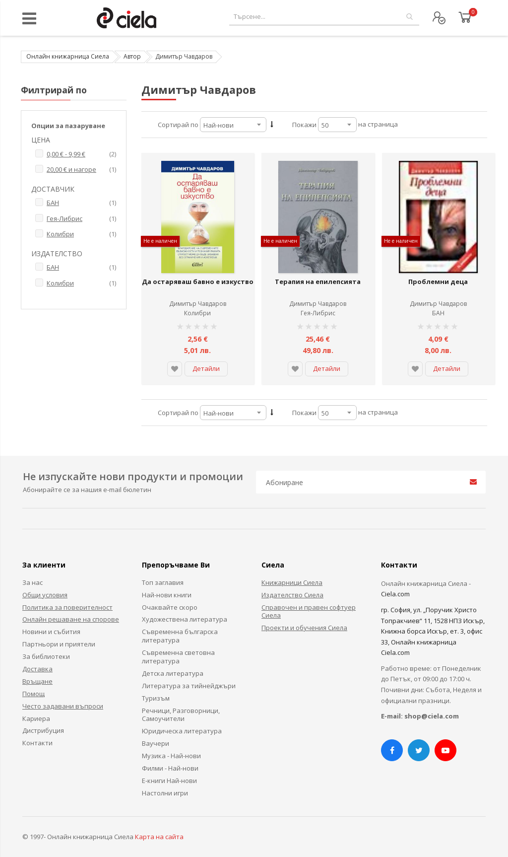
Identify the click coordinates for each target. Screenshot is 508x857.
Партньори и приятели (58, 644)
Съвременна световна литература (178, 656)
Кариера (36, 718)
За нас (32, 582)
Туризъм (156, 698)
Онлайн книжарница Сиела (67, 56)
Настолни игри (165, 792)
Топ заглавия (163, 582)
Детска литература (172, 673)
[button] (174, 368)
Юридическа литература (182, 730)
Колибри (197, 313)
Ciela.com (395, 593)
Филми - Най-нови (170, 768)
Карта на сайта (159, 836)
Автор (132, 56)
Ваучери (155, 743)
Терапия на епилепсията (318, 281)
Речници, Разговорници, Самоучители (181, 714)
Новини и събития (51, 631)
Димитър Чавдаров (197, 303)
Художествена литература (184, 619)
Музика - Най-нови (171, 755)
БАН (438, 313)
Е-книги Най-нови (169, 780)
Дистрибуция (43, 730)
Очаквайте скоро (169, 607)
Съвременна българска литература (180, 635)
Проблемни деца (438, 281)
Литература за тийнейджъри (189, 685)
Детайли (206, 368)
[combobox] (324, 16)
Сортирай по (178, 124)
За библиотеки (46, 656)
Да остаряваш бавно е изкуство (198, 281)
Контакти (37, 742)
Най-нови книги (166, 594)
